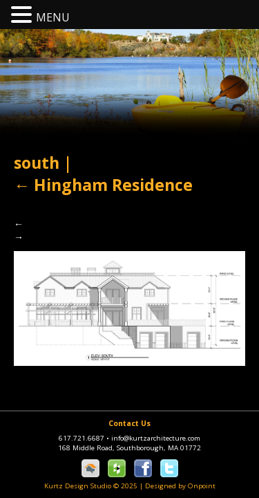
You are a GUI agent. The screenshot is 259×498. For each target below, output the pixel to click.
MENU (53, 17)
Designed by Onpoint (180, 485)
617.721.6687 (85, 438)
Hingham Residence (103, 185)
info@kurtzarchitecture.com (155, 438)
